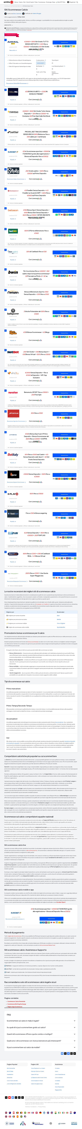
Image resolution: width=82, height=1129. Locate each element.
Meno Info (12, 50)
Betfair (59, 619)
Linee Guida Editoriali (60, 1074)
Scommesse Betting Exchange (16, 1004)
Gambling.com (7, 6)
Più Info (12, 100)
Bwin (58, 615)
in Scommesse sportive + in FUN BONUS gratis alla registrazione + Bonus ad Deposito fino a (36, 153)
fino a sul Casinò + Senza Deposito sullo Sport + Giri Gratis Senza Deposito (36, 457)
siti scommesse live (32, 850)
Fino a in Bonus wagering (36, 513)
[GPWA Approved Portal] (74, 1123)
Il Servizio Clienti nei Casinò (37, 1071)
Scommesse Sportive (17, 6)
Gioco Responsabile (59, 1087)
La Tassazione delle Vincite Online (39, 1077)
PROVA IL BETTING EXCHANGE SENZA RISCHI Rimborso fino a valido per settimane (36, 134)
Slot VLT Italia (10, 1071)
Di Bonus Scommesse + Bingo (36, 332)
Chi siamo (57, 1068)
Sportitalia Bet (61, 627)
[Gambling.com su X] (6, 1103)
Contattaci (57, 1080)
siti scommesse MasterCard (47, 945)
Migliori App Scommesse (14, 1007)
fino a (37, 413)
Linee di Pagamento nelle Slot (14, 1083)
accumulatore (59, 722)
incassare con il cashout (42, 604)
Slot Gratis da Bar (11, 1068)
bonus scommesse (33, 642)
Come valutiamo (59, 1077)
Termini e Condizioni (31, 1107)
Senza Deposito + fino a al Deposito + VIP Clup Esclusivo (36, 375)
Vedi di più (29, 30)
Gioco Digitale (61, 623)
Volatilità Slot (10, 1074)
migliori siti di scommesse (14, 936)
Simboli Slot (9, 1077)
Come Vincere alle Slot (12, 1080)
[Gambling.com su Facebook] (13, 1103)
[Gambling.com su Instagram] (16, 1103)
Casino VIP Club (34, 1074)
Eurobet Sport (61, 902)
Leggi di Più (8, 25)
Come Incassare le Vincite (37, 1080)
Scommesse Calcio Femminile (16, 1001)
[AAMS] (9, 1123)
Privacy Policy (42, 1107)
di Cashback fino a (36, 252)
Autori (56, 1071)
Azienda (57, 1083)
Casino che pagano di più (36, 1083)
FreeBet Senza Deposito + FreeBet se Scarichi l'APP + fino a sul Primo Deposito (36, 192)
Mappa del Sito (58, 1090)
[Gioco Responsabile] (37, 1123)
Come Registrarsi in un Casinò (38, 1068)
